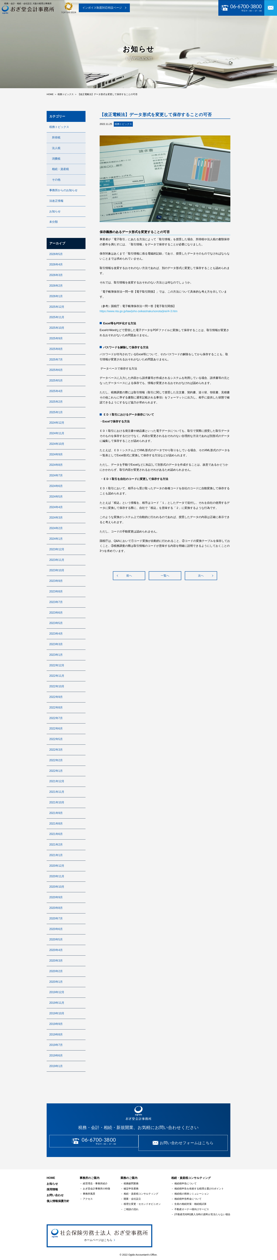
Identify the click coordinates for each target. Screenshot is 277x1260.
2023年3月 (56, 644)
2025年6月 (56, 369)
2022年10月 (56, 686)
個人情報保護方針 (58, 1197)
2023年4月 (56, 633)
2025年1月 (56, 412)
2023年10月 (56, 570)
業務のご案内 (114, 22)
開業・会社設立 (132, 1195)
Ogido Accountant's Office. (142, 1250)
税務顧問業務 (131, 1180)
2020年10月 (56, 886)
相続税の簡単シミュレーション (191, 1190)
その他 (56, 179)
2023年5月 (56, 623)
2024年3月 (56, 517)
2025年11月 (56, 317)
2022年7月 (56, 718)
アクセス (88, 1195)
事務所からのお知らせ (63, 190)
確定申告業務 (131, 1185)
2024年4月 (56, 507)
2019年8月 (56, 1034)
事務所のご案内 (87, 22)
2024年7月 (56, 475)
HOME (51, 1174)
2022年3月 (56, 749)
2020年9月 (56, 897)
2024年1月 (56, 538)
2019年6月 (56, 1055)
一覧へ (165, 575)
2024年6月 (56, 485)
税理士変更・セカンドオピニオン (142, 1200)
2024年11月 (56, 433)
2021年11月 (56, 791)
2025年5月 (56, 380)
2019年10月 (56, 1013)
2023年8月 (56, 591)
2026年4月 (56, 264)
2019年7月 (56, 1044)
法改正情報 (56, 200)
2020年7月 (56, 918)
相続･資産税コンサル (146, 22)
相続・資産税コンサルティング (141, 1190)
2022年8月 (56, 707)
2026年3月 (56, 275)
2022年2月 (56, 760)
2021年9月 (56, 812)
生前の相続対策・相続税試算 (190, 1200)
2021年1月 (56, 855)
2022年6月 (56, 728)
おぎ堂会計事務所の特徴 (96, 1185)
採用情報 (194, 22)
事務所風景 (89, 1190)
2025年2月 (56, 401)
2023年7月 (56, 602)
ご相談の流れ (131, 1205)
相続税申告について (185, 1180)
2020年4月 (56, 950)
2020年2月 (56, 971)
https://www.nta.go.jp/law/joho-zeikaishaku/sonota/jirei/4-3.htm (138, 311)
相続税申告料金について (188, 1195)
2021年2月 (56, 844)
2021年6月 (56, 833)
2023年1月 (56, 654)
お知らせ (175, 22)
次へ (201, 575)
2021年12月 (56, 781)
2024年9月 (56, 454)
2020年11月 (56, 876)
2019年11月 (56, 1002)
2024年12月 (56, 422)
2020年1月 (56, 981)
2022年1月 (56, 770)
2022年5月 (56, 739)
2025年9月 (56, 338)
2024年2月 (56, 528)
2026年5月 (56, 254)
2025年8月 (56, 348)
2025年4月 (56, 391)
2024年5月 (56, 496)
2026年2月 (56, 285)
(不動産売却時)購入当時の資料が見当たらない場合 (202, 1210)
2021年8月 (56, 823)
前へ (129, 575)
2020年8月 (56, 907)
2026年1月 (56, 296)
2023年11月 (56, 559)
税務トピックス (59, 126)
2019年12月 (56, 992)
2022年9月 (56, 696)
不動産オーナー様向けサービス (191, 1205)
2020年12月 (56, 865)
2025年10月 (56, 327)
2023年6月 (56, 612)
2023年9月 (56, 580)
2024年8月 (56, 464)
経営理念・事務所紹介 (95, 1180)
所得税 (56, 137)
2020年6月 (56, 929)
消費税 (56, 158)
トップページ (59, 22)
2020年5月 (56, 939)
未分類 (53, 221)
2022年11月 (56, 675)
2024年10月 (56, 443)
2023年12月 (56, 549)
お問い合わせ (217, 22)
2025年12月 (56, 306)
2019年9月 (56, 1023)
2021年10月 (56, 802)
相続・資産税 (60, 169)
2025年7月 (56, 359)
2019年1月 (56, 1066)
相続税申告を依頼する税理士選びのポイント (199, 1185)
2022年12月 (56, 665)
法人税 (56, 148)
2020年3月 (56, 960)
